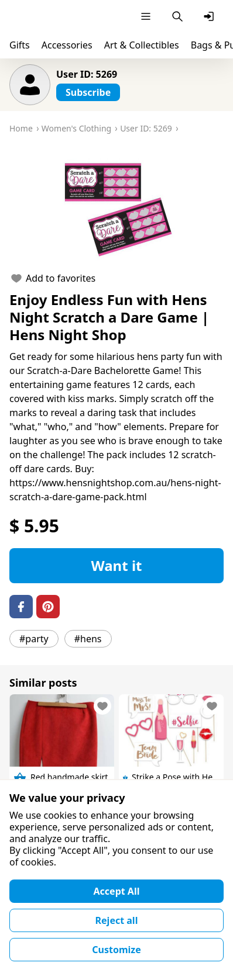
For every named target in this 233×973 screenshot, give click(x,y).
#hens (88, 638)
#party (34, 638)
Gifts (19, 45)
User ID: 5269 (86, 74)
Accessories (67, 45)
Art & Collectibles (141, 45)
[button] (116, 206)
